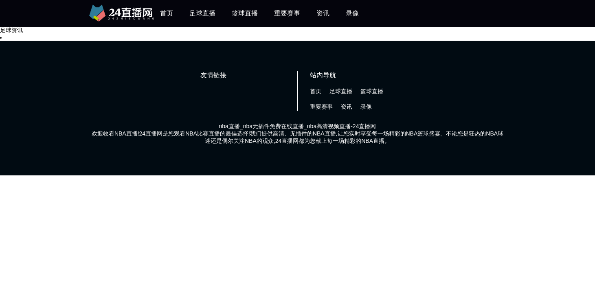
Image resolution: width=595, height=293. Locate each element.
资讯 (322, 13)
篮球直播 (245, 13)
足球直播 (202, 13)
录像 (352, 13)
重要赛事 (287, 13)
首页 (166, 13)
